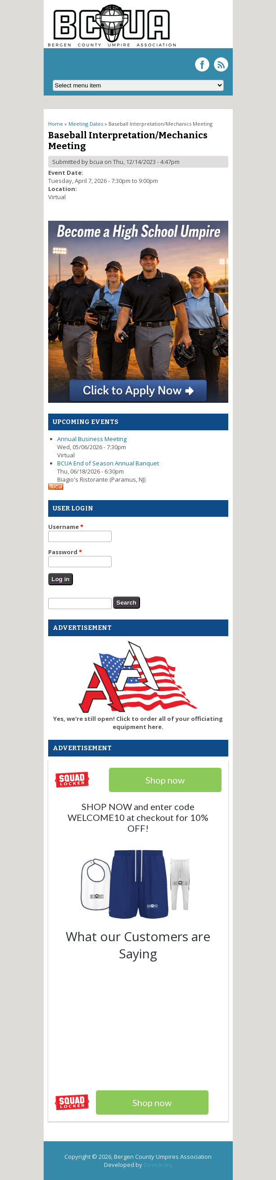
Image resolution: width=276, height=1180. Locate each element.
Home (55, 123)
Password (65, 552)
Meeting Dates (85, 123)
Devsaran (157, 1165)
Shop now (152, 1102)
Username (65, 527)
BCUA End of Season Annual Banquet (108, 463)
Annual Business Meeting (92, 439)
